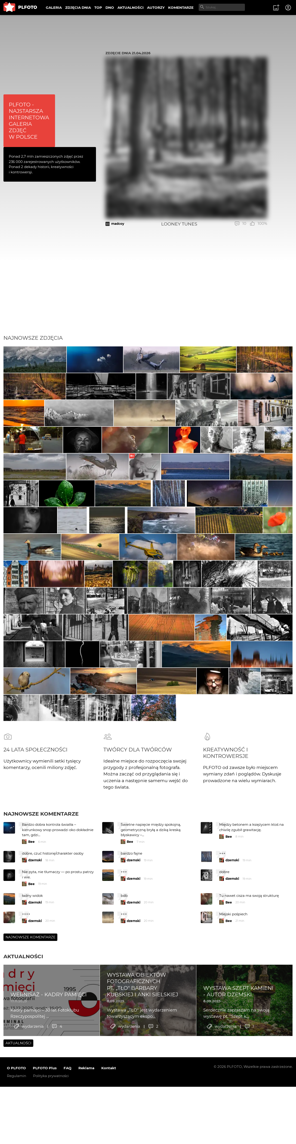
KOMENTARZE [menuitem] (181, 7)
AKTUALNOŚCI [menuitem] (130, 7)
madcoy (117, 223)
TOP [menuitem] (98, 7)
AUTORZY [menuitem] (156, 7)
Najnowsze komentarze (41, 929)
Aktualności (23, 1072)
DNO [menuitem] (109, 7)
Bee (31, 958)
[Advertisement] (148, 300)
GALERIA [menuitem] (54, 7)
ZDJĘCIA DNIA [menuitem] (78, 7)
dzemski (35, 976)
